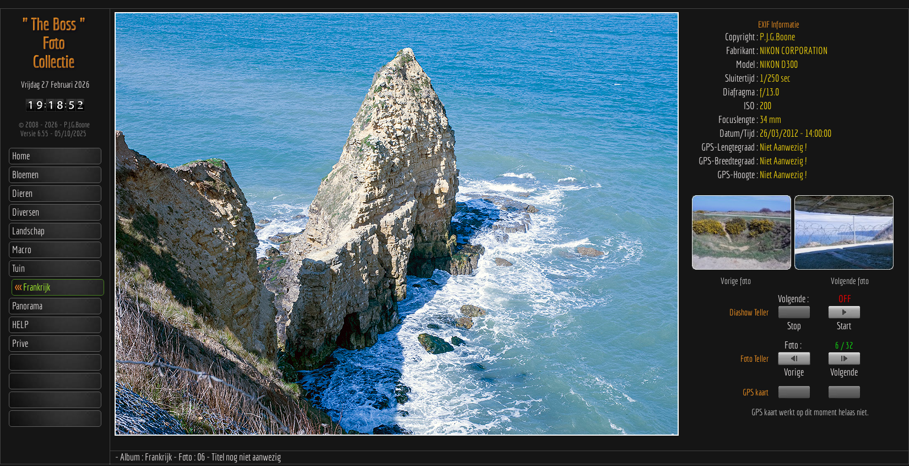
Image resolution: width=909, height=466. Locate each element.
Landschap (28, 231)
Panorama (27, 306)
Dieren (22, 193)
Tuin (18, 268)
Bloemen (25, 174)
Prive (20, 343)
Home (21, 156)
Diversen (25, 212)
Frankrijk (32, 287)
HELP (20, 324)
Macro (21, 249)
